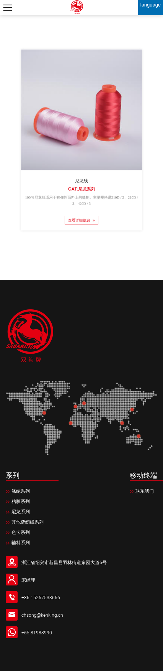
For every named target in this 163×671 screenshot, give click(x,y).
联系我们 (142, 490)
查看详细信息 (81, 213)
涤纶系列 (18, 490)
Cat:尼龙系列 (81, 184)
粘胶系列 (18, 501)
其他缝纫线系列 (25, 521)
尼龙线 (82, 177)
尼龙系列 (18, 511)
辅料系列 (18, 542)
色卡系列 (18, 532)
